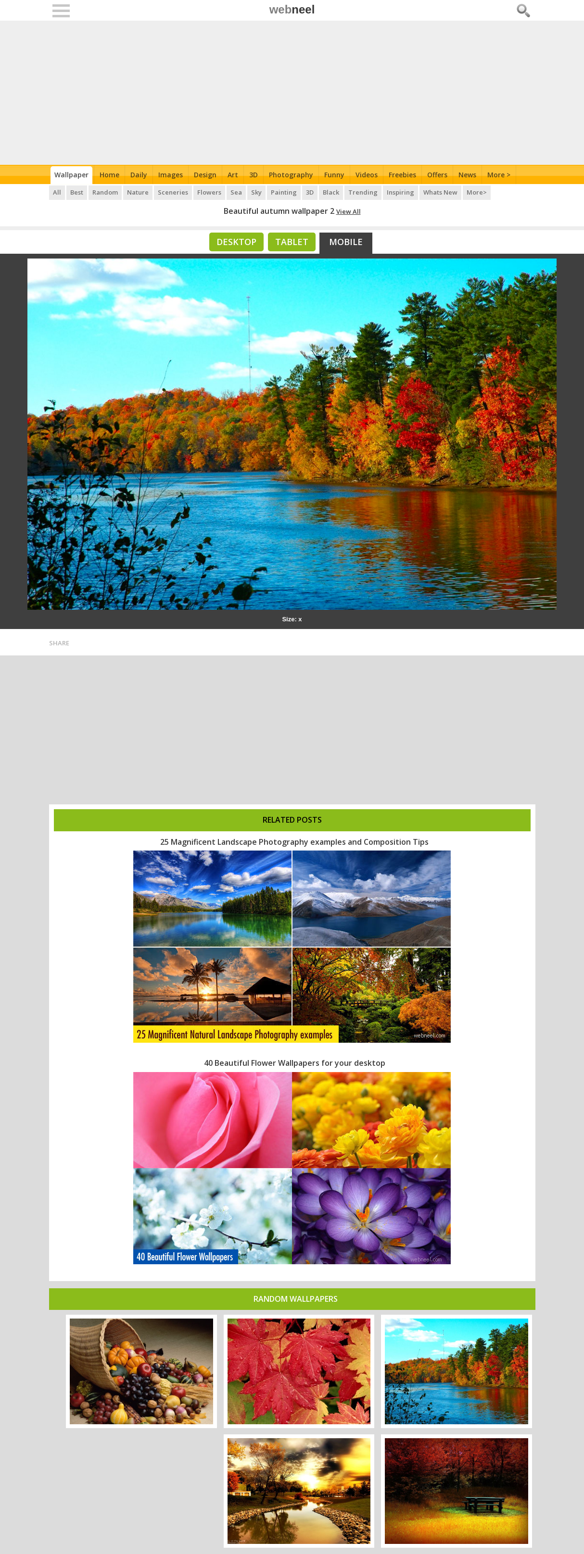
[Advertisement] (292, 92)
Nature (138, 192)
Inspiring (400, 192)
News (467, 174)
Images (170, 174)
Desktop (236, 241)
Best (76, 192)
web (292, 9)
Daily (138, 174)
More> (477, 192)
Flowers (209, 192)
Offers (437, 174)
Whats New (440, 192)
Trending (363, 192)
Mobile (346, 241)
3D (253, 174)
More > (498, 174)
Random (105, 192)
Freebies (402, 174)
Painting (284, 192)
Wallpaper (71, 174)
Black (331, 192)
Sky (256, 192)
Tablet (291, 241)
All (57, 192)
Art (233, 174)
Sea (236, 192)
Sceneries (173, 192)
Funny (334, 174)
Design (205, 174)
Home (109, 174)
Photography (291, 174)
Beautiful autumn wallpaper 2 (279, 211)
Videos (366, 174)
